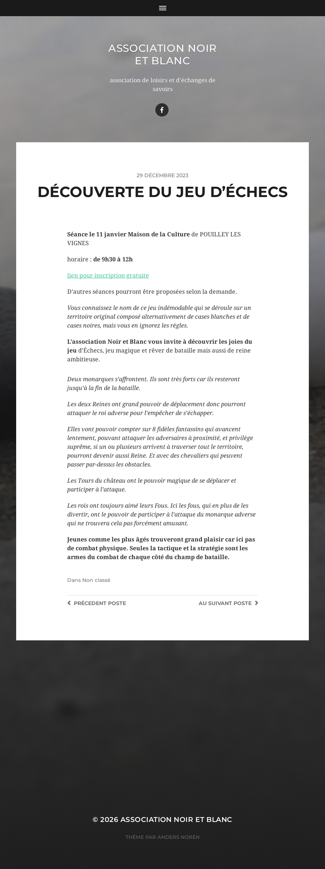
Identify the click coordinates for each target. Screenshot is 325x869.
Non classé (96, 580)
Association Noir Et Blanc (162, 54)
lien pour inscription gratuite (108, 275)
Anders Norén (179, 837)
